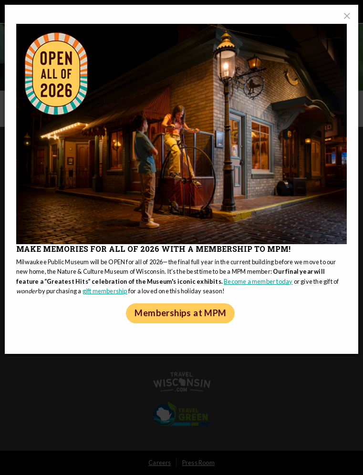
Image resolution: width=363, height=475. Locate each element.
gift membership (105, 291)
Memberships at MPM (180, 313)
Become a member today (258, 281)
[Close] (346, 16)
